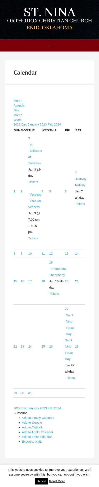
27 (67, 309)
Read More (57, 481)
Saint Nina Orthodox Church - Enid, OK (49, 19)
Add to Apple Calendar (37, 432)
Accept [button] (41, 481)
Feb (51, 124)
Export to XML (32, 441)
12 (51, 253)
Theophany (57, 275)
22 (15, 346)
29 (15, 393)
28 (77, 346)
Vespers (33, 207)
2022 (18, 124)
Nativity (80, 185)
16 (22, 281)
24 (30, 346)
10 (30, 253)
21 (77, 281)
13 (67, 253)
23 (22, 346)
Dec (24, 124)
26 (51, 346)
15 (15, 281)
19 (51, 262)
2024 (57, 124)
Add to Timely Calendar (38, 417)
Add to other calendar (37, 436)
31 (30, 393)
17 (30, 281)
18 (43, 281)
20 (67, 281)
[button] (21, 413)
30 (22, 393)
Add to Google (32, 422)
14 (77, 253)
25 (43, 346)
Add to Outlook (32, 427)
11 (43, 253)
